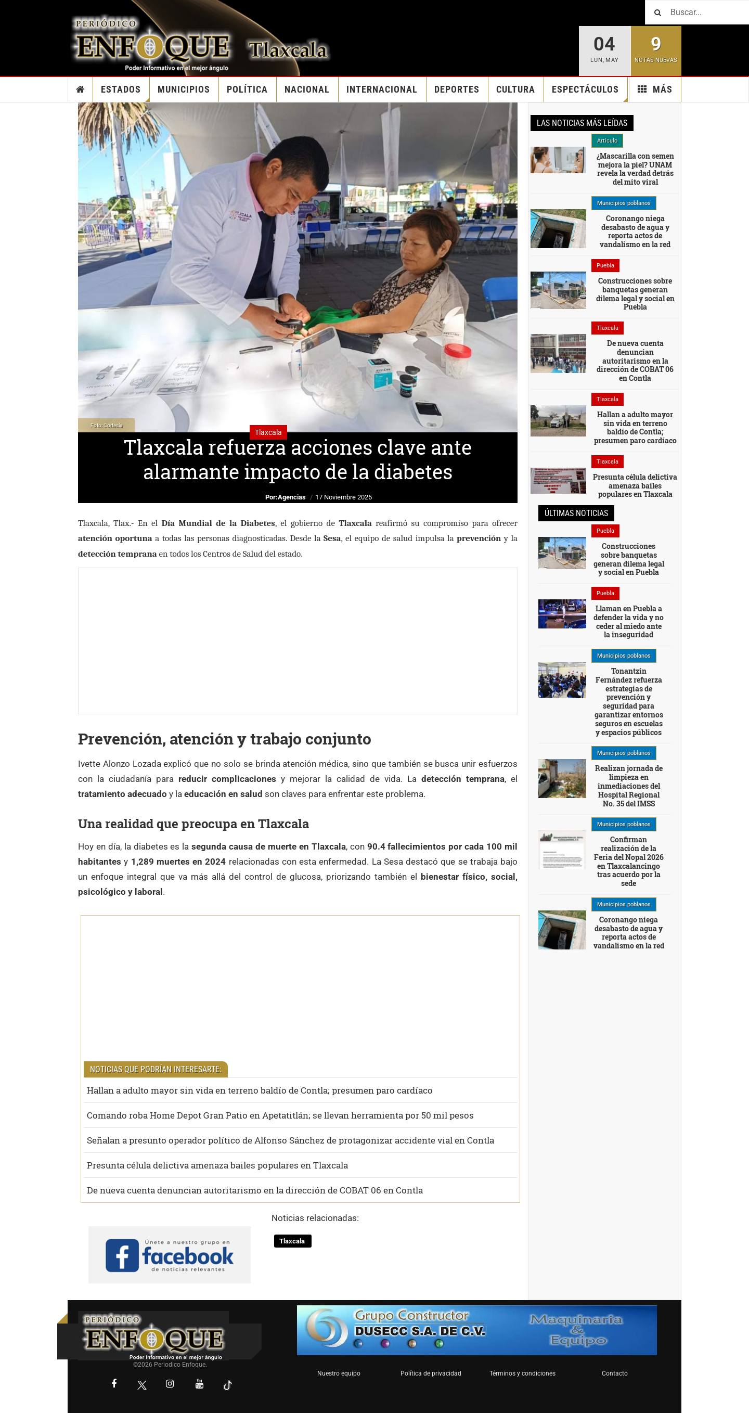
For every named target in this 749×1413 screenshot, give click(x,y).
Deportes (457, 89)
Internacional (382, 89)
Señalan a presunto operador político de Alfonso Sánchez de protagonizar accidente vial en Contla (290, 1140)
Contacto (615, 1373)
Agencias (292, 497)
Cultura (515, 89)
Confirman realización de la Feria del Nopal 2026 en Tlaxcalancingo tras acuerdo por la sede (629, 861)
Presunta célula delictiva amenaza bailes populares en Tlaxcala (217, 1165)
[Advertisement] (298, 641)
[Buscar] (697, 12)
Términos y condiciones (522, 1373)
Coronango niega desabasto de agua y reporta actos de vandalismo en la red (635, 231)
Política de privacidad (431, 1373)
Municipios (184, 89)
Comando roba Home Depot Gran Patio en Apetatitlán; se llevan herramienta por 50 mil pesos (280, 1115)
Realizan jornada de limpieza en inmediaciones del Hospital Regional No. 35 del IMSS (629, 785)
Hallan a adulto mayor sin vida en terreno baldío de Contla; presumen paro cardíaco (260, 1090)
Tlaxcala (292, 1241)
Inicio (80, 89)
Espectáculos (590, 93)
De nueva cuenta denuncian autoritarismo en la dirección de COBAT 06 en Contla (255, 1190)
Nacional (307, 89)
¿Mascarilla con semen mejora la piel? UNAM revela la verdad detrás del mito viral (635, 169)
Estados (125, 93)
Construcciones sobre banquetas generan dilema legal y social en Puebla (635, 294)
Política (247, 89)
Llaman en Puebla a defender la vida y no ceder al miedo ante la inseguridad (628, 621)
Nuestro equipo (338, 1373)
